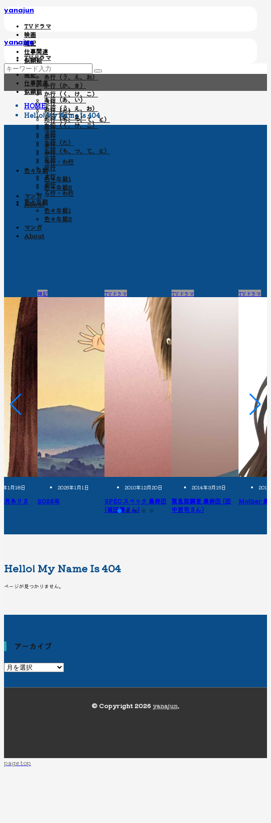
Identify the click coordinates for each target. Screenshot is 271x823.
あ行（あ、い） (65, 99)
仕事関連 (36, 51)
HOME (35, 105)
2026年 (49, 500)
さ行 (50, 133)
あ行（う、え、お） (71, 76)
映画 (30, 34)
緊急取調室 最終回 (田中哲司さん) (201, 504)
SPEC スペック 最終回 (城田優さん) (135, 504)
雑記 (30, 74)
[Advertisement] (135, 215)
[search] (98, 70)
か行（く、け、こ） (71, 93)
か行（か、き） (65, 85)
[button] (15, 404)
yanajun (19, 10)
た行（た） (59, 142)
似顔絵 (33, 91)
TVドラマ (37, 25)
